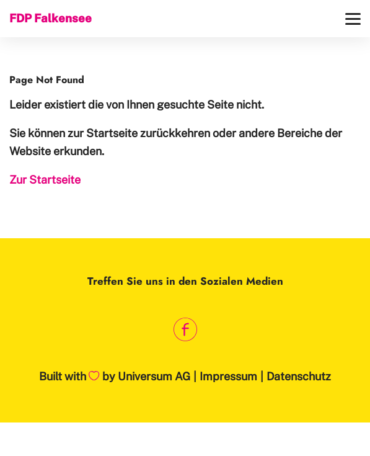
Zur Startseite (45, 179)
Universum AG (154, 376)
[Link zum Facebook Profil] (185, 329)
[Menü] (353, 19)
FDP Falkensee (50, 18)
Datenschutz (298, 376)
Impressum (228, 376)
